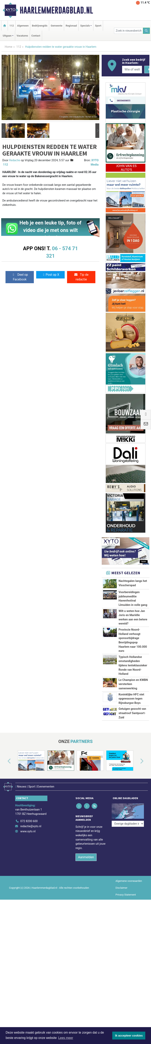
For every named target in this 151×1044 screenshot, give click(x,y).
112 (11, 25)
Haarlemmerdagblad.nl (56, 10)
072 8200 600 (29, 821)
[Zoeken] (146, 31)
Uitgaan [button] (7, 35)
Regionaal (71, 25)
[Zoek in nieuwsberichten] (128, 31)
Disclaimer (121, 887)
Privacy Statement (126, 894)
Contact (35, 35)
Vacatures (22, 35)
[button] (4, 130)
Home (8, 47)
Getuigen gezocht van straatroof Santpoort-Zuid (132, 713)
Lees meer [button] (65, 1037)
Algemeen (23, 25)
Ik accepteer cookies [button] (129, 1035)
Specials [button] (85, 25)
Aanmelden (86, 857)
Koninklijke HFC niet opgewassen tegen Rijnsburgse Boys (131, 699)
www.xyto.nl (27, 831)
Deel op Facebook (20, 277)
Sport (98, 25)
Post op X (50, 275)
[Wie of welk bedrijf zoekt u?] (132, 69)
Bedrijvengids (39, 25)
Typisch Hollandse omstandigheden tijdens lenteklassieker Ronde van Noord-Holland (133, 665)
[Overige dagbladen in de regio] (128, 824)
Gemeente (56, 25)
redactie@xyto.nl (30, 826)
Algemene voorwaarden (129, 880)
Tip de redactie (81, 277)
